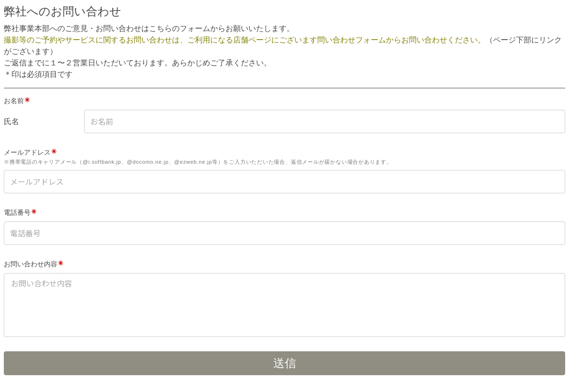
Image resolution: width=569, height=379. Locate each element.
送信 (284, 363)
